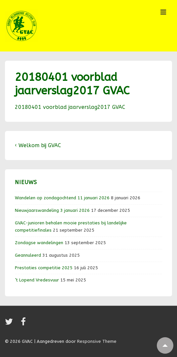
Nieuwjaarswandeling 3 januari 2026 (52, 210)
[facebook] (24, 323)
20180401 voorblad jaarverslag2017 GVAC (70, 107)
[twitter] (10, 323)
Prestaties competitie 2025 (43, 267)
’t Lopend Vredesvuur (37, 279)
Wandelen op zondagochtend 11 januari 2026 (62, 197)
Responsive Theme (96, 341)
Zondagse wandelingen (39, 242)
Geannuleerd (28, 255)
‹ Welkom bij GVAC (38, 145)
